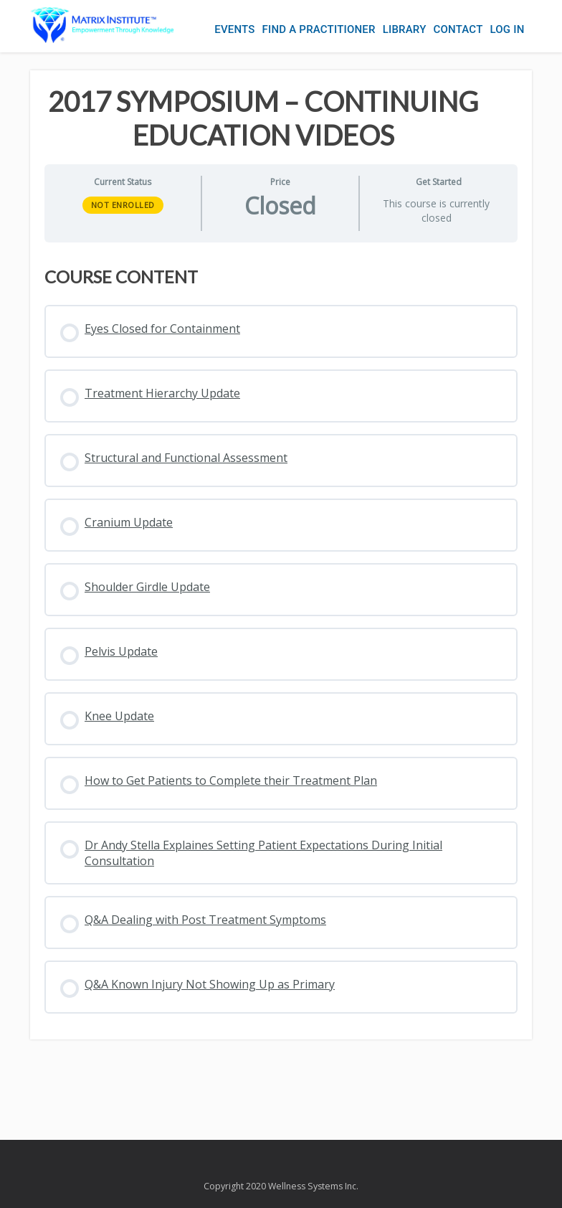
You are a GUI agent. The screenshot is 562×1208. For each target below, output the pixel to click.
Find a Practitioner (319, 29)
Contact (458, 29)
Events (234, 29)
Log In (507, 29)
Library (405, 29)
